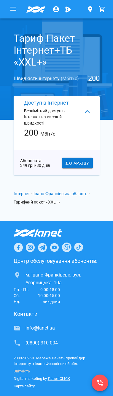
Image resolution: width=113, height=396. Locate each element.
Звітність (22, 371)
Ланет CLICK (59, 378)
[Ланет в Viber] (66, 247)
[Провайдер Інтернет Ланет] (45, 233)
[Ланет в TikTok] (78, 247)
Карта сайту (24, 386)
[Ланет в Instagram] (30, 247)
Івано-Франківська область (60, 193)
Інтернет (22, 193)
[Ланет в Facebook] (18, 247)
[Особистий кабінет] (56, 9)
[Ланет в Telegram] (42, 247)
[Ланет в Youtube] (54, 247)
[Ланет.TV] (68, 9)
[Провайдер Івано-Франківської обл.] (36, 9)
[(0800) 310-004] (100, 383)
